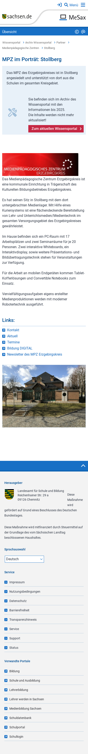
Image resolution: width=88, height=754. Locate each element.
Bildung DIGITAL (19, 348)
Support (14, 638)
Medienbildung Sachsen (25, 708)
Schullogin (16, 736)
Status (13, 647)
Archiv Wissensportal (38, 42)
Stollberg (49, 48)
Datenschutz (18, 601)
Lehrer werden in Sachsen (26, 699)
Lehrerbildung (18, 690)
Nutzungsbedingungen (24, 591)
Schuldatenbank (20, 718)
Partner (60, 42)
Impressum (17, 582)
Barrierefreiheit (19, 610)
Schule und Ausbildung (24, 680)
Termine (13, 342)
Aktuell (12, 336)
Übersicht (9, 32)
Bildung (14, 671)
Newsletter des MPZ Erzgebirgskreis (34, 354)
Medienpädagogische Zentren (20, 48)
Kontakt (13, 330)
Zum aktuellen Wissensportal (54, 129)
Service (14, 629)
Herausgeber (13, 483)
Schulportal (17, 727)
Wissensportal (11, 42)
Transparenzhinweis (23, 619)
